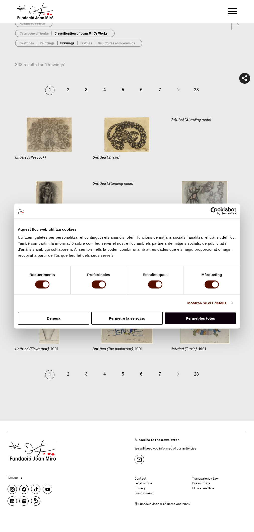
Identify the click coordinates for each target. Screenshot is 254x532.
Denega (53, 318)
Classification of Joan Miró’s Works (80, 33)
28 (196, 90)
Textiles (86, 43)
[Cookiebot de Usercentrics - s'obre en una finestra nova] (214, 211)
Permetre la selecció (127, 318)
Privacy (140, 488)
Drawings (67, 43)
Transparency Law (205, 478)
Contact (141, 478)
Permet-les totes (200, 318)
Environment (144, 493)
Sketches (27, 43)
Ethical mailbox (203, 488)
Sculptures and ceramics (116, 43)
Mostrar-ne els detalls (206, 303)
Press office (201, 483)
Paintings (47, 43)
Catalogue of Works (34, 33)
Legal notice (143, 483)
